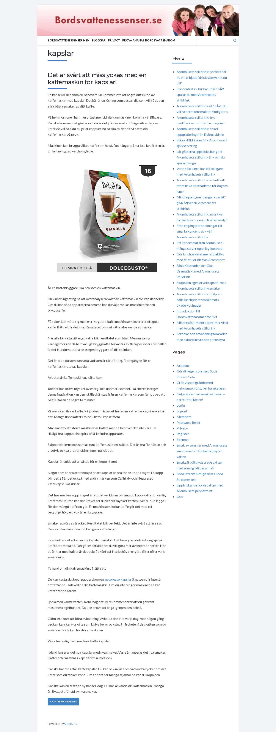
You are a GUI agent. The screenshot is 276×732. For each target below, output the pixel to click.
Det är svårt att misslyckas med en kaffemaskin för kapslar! (97, 78)
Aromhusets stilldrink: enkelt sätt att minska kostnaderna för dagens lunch (202, 185)
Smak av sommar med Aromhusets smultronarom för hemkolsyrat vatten (202, 451)
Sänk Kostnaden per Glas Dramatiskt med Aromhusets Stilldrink (198, 271)
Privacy (114, 40)
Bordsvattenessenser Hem (68, 40)
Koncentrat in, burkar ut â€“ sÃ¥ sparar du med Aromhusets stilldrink (200, 94)
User (180, 496)
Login (181, 405)
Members (184, 417)
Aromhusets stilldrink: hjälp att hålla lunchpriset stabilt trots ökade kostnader (199, 299)
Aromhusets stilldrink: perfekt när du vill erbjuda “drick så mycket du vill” (202, 77)
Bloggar (99, 40)
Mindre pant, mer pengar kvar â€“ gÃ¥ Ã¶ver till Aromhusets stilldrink (201, 203)
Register (183, 434)
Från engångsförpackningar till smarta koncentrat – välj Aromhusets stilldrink (199, 231)
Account (183, 365)
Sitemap (183, 439)
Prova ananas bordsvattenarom (148, 40)
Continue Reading (63, 701)
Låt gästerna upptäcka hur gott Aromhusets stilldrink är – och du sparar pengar (201, 157)
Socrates (70, 724)
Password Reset (188, 422)
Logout (182, 411)
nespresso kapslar (118, 579)
